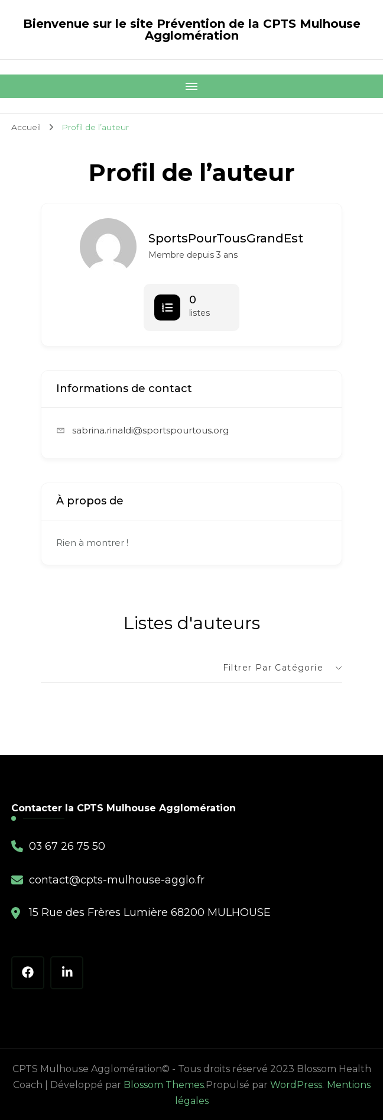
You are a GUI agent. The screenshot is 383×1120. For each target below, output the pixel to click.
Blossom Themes (164, 1083)
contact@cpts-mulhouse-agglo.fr (117, 878)
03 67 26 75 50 (67, 845)
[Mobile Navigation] (191, 86)
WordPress (296, 1083)
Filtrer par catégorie (273, 667)
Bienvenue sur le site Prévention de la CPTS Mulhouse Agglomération (192, 30)
